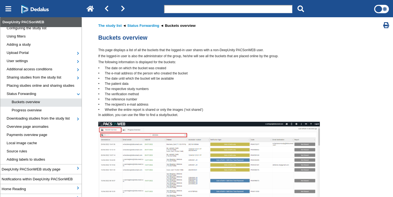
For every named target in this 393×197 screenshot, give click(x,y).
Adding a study (19, 44)
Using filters (16, 36)
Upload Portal (18, 53)
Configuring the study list (26, 28)
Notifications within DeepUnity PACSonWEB (37, 179)
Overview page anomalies (27, 126)
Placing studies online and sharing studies (40, 85)
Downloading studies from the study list (38, 118)
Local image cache (22, 143)
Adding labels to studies (26, 159)
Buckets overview (26, 102)
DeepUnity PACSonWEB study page (31, 169)
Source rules (17, 151)
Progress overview (27, 110)
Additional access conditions (29, 69)
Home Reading (14, 189)
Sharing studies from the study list (34, 77)
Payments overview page (27, 135)
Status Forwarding (21, 94)
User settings (17, 61)
